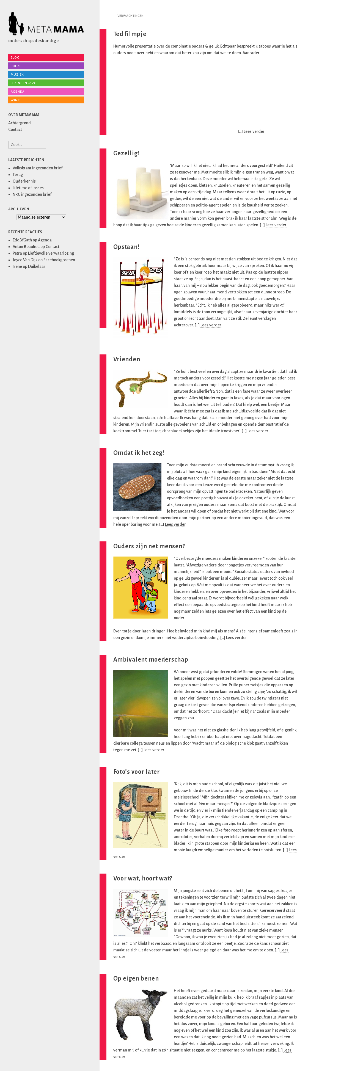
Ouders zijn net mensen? (149, 546)
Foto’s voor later (136, 772)
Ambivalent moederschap (150, 659)
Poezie (17, 66)
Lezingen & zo (24, 83)
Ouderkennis (24, 181)
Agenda (17, 91)
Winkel (17, 100)
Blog (15, 57)
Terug (18, 174)
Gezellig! (126, 153)
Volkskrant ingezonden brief (37, 168)
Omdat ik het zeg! (138, 453)
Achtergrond (19, 123)
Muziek (17, 74)
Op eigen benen (136, 978)
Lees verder (254, 131)
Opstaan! (126, 247)
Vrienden (126, 359)
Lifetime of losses (28, 188)
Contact (15, 129)
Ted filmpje (130, 34)
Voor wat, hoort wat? (142, 878)
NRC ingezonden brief (32, 194)
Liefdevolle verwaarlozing (51, 253)
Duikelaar (36, 266)
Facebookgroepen (59, 260)
